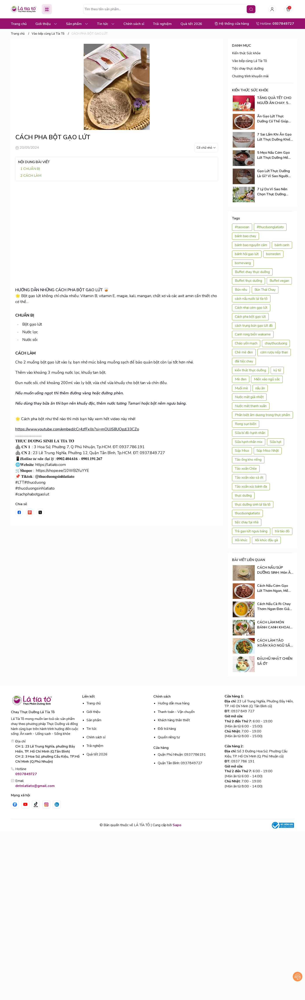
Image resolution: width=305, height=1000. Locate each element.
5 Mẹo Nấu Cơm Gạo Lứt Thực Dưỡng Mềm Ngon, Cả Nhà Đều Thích (274, 155)
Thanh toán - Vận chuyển (176, 711)
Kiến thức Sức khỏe (246, 53)
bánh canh (282, 245)
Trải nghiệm (95, 745)
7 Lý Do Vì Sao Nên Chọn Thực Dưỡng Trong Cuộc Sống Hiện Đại (275, 192)
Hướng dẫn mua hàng (173, 703)
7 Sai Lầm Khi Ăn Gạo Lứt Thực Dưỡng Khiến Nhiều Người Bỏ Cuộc (274, 137)
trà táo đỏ (282, 531)
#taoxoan (242, 227)
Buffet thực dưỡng (248, 280)
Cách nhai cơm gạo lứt (251, 307)
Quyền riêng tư (169, 737)
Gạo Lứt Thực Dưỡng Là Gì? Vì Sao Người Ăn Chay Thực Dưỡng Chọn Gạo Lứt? (274, 174)
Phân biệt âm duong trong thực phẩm (262, 415)
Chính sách (162, 696)
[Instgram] (46, 804)
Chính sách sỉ (96, 737)
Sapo (177, 825)
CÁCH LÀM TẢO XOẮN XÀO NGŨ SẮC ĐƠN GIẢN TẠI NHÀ (275, 643)
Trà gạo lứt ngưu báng (251, 531)
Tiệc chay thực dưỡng (247, 68)
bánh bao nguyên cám (251, 245)
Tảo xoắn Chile (246, 468)
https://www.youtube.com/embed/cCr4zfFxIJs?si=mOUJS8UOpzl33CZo (77, 429)
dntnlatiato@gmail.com (35, 785)
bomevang (243, 263)
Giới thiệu (93, 711)
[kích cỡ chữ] (206, 147)
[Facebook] (15, 804)
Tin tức (92, 728)
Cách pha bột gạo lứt (250, 316)
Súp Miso (242, 450)
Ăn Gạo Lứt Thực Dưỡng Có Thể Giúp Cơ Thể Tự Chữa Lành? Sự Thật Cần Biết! (275, 119)
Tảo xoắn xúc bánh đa (251, 486)
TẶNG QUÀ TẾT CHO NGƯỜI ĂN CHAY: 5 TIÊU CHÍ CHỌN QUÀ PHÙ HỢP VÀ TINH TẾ (274, 100)
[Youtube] (25, 804)
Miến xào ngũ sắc (267, 379)
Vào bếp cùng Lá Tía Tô (249, 60)
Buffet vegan (279, 280)
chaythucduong (276, 343)
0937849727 (26, 774)
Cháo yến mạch (246, 343)
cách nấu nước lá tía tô (251, 298)
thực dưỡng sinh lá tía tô (252, 504)
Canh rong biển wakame (253, 334)
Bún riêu (241, 289)
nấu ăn (260, 388)
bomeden (273, 254)
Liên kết (88, 696)
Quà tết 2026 (97, 754)
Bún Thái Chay (265, 289)
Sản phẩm (94, 720)
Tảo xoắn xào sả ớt (249, 477)
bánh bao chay (245, 236)
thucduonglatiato (247, 513)
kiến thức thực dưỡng (250, 370)
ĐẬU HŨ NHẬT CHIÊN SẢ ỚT (274, 661)
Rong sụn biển (245, 424)
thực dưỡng (243, 495)
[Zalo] (57, 804)
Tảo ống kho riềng (248, 459)
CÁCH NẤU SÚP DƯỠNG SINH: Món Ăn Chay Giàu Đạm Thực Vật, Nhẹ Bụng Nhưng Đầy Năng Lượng (275, 570)
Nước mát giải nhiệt (249, 397)
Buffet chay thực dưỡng (252, 272)
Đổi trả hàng (167, 728)
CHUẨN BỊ (31, 168)
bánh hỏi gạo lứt (247, 254)
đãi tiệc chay (244, 361)
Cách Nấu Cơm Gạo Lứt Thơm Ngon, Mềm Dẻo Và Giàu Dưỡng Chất (274, 588)
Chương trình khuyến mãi (250, 76)
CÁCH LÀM (32, 175)
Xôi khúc (241, 540)
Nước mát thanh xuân (251, 406)
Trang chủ (94, 703)
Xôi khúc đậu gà (266, 540)
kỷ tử (277, 370)
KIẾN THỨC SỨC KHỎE (250, 90)
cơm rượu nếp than (274, 352)
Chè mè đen (244, 352)
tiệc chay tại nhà (246, 522)
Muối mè (241, 388)
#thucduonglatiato (270, 227)
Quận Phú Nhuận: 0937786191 (182, 754)
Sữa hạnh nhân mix (248, 441)
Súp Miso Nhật (267, 450)
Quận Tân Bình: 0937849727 (180, 763)
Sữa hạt (275, 441)
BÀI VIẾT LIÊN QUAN (248, 559)
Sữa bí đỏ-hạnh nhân (250, 432)
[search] (251, 9)
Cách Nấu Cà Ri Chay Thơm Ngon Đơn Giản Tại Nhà (274, 606)
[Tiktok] (36, 804)
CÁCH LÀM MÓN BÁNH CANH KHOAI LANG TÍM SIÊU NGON (275, 625)
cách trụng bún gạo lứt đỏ (254, 325)
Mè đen (240, 379)
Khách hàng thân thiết (174, 720)
